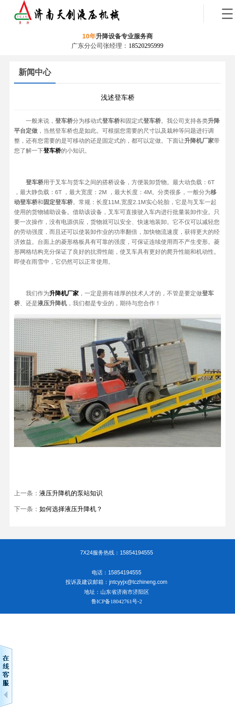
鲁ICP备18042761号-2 (116, 601)
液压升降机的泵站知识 (71, 493)
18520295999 (145, 45)
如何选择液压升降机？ (71, 509)
